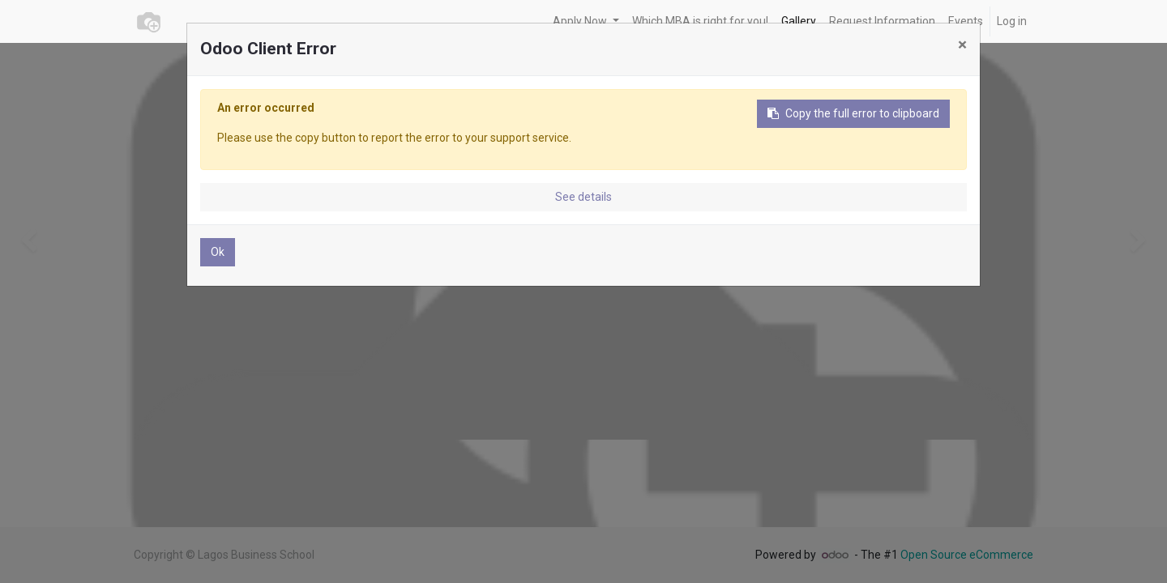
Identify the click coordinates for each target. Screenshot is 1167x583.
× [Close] (962, 44)
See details (583, 196)
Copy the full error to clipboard (853, 113)
